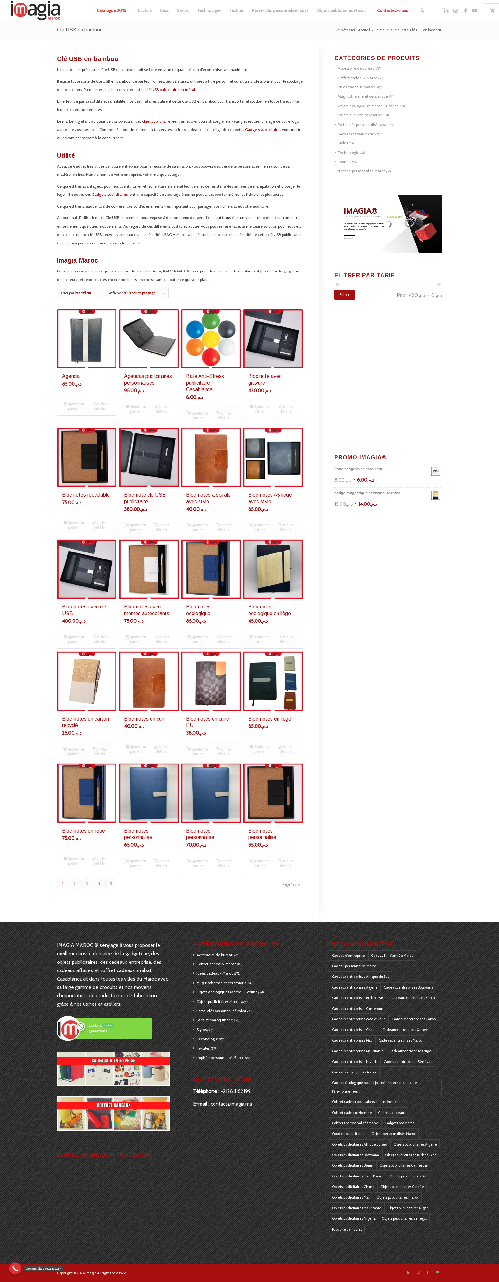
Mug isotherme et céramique (363, 96)
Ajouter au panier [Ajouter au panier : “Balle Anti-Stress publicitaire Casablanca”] (197, 415)
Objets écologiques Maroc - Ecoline (368, 105)
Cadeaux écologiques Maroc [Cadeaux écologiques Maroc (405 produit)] (354, 1072)
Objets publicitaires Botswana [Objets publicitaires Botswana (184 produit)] (355, 1155)
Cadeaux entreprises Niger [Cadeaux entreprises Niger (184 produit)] (411, 1051)
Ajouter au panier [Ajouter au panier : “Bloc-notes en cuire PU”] (197, 751)
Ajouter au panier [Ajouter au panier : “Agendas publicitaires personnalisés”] (135, 409)
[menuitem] (111, 10)
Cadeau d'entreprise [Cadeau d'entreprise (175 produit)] (348, 955)
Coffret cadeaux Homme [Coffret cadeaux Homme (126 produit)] (352, 1112)
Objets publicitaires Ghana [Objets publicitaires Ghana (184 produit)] (353, 1186)
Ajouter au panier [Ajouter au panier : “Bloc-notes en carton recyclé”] (73, 751)
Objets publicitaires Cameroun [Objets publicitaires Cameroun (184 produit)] (403, 1165)
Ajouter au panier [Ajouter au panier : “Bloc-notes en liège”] (259, 749)
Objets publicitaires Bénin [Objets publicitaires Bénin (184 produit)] (352, 1165)
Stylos (343, 143)
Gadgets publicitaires (263, 129)
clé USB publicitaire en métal (170, 89)
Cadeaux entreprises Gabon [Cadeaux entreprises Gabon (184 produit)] (414, 1019)
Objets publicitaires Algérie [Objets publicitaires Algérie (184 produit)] (415, 1144)
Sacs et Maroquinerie (356, 133)
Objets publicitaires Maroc (360, 115)
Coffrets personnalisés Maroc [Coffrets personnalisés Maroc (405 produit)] (355, 1123)
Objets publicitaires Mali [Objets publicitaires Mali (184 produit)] (351, 1197)
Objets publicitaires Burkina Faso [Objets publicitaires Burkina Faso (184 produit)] (410, 1155)
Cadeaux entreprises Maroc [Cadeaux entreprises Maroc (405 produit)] (401, 1040)
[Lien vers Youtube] (475, 10)
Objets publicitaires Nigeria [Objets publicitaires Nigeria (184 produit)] (354, 1218)
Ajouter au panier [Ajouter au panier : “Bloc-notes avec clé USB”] (73, 639)
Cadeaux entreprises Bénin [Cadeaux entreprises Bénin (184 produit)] (413, 998)
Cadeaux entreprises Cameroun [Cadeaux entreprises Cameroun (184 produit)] (357, 1008)
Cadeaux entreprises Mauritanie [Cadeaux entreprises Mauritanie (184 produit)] (357, 1051)
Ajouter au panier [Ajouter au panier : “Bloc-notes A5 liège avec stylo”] (259, 527)
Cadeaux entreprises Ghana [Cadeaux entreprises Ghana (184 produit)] (354, 1029)
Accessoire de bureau (356, 68)
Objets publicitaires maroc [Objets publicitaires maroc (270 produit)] (397, 1197)
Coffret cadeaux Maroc (357, 77)
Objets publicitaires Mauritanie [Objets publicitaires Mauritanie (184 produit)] (356, 1208)
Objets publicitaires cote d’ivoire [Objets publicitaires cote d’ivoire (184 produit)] (357, 1176)
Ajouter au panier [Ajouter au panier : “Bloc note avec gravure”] (259, 409)
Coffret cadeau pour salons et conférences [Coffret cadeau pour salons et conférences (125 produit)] (366, 1102)
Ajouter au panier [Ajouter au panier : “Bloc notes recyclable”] (73, 525)
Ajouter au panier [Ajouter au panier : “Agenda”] (73, 406)
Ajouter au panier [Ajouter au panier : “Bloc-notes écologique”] (197, 639)
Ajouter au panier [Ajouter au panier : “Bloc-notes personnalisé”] (135, 863)
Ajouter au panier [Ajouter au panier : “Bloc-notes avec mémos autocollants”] (135, 639)
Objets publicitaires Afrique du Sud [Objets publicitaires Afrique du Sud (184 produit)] (359, 1144)
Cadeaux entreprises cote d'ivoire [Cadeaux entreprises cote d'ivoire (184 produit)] (359, 1019)
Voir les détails (99, 406)
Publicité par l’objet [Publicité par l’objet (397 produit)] (347, 1229)
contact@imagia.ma (231, 1104)
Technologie (348, 152)
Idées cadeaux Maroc (356, 87)
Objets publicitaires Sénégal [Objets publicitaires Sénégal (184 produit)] (404, 1218)
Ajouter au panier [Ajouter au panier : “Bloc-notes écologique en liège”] (259, 639)
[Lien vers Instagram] (455, 10)
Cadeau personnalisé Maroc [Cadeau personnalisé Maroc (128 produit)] (354, 966)
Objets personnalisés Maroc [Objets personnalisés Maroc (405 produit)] (393, 1133)
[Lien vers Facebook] (465, 10)
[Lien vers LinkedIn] (446, 10)
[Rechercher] (422, 10)
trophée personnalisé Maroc (361, 170)
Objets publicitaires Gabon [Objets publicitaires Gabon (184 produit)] (411, 1176)
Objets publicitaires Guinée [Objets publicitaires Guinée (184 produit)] (402, 1186)
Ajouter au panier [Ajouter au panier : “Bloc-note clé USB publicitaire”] (135, 527)
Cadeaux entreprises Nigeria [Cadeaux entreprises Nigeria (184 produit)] (355, 1061)
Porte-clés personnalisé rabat (363, 124)
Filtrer (344, 294)
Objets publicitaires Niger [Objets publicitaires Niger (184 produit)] (407, 1208)
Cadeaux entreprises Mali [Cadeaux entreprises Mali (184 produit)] (352, 1040)
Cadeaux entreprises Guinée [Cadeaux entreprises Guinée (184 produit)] (405, 1029)
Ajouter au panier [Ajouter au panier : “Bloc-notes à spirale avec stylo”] (197, 527)
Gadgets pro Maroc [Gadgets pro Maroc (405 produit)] (399, 1123)
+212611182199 (236, 1091)
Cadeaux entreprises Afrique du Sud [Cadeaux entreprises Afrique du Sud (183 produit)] (361, 976)
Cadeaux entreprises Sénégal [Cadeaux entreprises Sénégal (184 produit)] (407, 1061)
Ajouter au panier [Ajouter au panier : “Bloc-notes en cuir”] (135, 749)
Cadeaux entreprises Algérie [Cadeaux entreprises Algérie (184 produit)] (355, 987)
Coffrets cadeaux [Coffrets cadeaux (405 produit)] (391, 1112)
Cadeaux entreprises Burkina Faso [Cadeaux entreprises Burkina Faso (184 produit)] (358, 998)
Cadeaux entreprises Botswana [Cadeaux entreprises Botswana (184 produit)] (408, 987)
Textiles (344, 161)
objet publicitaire (156, 121)
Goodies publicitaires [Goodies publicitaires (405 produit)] (348, 1133)
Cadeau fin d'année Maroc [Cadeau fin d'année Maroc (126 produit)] (392, 955)
